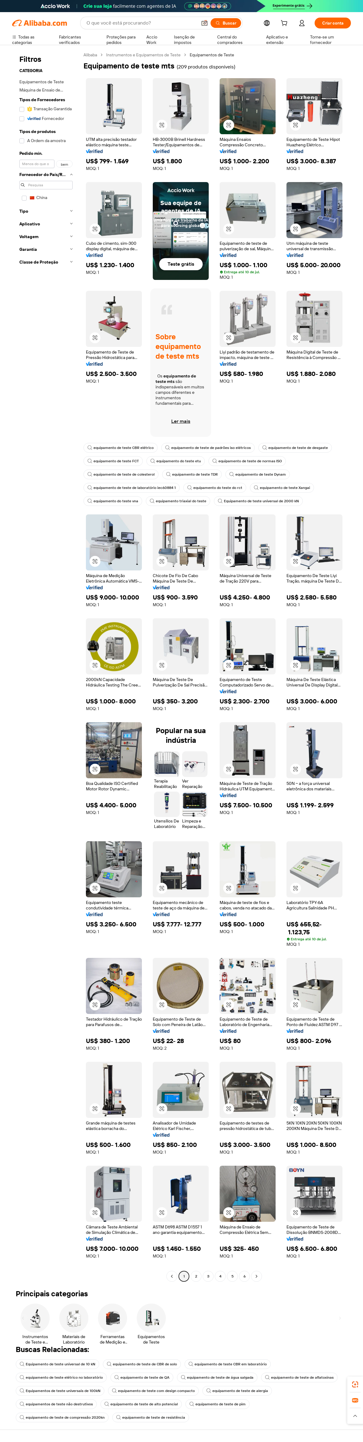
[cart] (285, 24)
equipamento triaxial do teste (178, 501)
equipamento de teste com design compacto (153, 1390)
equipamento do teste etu (175, 461)
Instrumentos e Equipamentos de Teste (143, 54)
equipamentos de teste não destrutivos (56, 1404)
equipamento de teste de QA (141, 1377)
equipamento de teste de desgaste (295, 447)
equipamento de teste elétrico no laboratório (61, 1377)
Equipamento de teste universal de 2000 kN (258, 501)
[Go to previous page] (171, 1276)
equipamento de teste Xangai (282, 487)
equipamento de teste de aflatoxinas (299, 1377)
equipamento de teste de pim (217, 1404)
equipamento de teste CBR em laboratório (227, 1364)
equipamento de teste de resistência (150, 1417)
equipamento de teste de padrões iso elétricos (208, 447)
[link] (355, 1384)
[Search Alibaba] (141, 23)
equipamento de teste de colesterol (121, 474)
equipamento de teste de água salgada (217, 1377)
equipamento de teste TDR (192, 474)
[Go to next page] (256, 1276)
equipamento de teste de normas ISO (247, 461)
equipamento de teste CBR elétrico (120, 447)
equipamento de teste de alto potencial (141, 1404)
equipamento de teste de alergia (237, 1390)
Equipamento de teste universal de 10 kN (57, 1364)
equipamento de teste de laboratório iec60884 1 (131, 487)
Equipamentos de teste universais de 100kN (60, 1390)
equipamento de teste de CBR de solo (142, 1364)
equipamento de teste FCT (113, 461)
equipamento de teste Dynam (257, 474)
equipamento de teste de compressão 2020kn (62, 1417)
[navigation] (46, 666)
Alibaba (90, 54)
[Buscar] (226, 23)
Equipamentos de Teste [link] (212, 54)
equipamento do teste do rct (214, 487)
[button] (204, 23)
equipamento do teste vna (112, 501)
